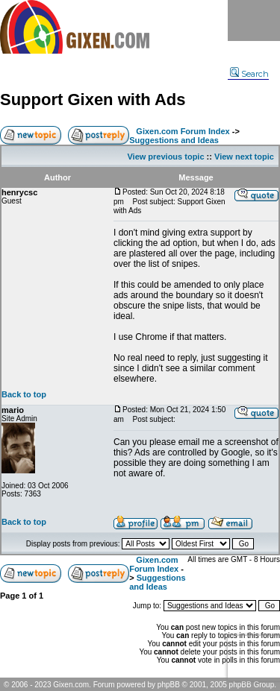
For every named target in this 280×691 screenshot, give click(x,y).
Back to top (23, 394)
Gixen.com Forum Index (182, 131)
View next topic (244, 156)
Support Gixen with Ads (93, 99)
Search (249, 74)
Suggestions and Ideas (174, 140)
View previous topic (165, 156)
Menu (254, 20)
